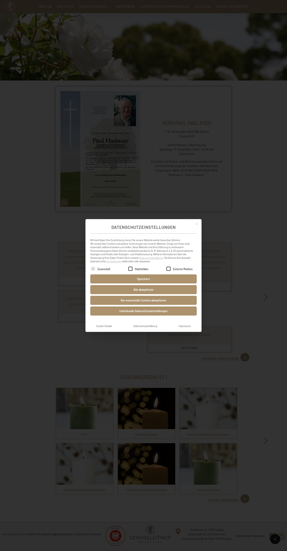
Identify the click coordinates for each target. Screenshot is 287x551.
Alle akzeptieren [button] (143, 285)
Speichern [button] (143, 274)
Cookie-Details (104, 321)
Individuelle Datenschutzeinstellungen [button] (143, 306)
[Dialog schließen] (196, 219)
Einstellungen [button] (114, 256)
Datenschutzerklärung (151, 253)
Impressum (185, 321)
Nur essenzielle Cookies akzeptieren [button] (143, 296)
